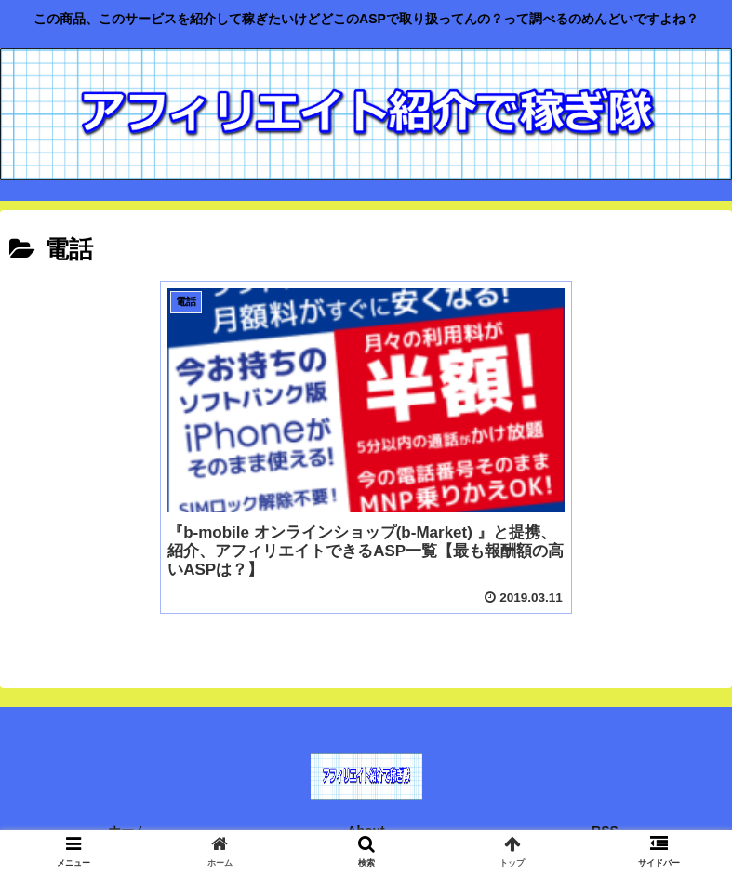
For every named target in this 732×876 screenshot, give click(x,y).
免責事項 (366, 823)
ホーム (127, 796)
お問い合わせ (127, 823)
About (365, 796)
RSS (605, 796)
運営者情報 (605, 823)
